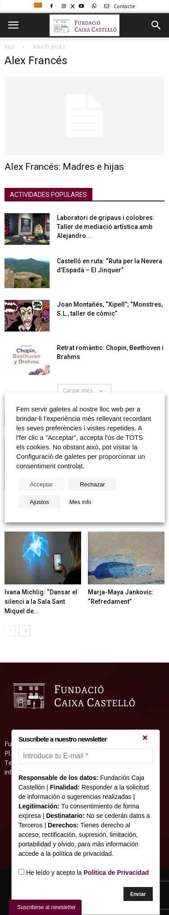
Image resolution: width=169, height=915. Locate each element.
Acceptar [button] (41, 484)
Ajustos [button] (39, 502)
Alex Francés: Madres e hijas (64, 166)
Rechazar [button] (92, 484)
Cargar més (84, 390)
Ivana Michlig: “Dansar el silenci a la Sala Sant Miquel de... (41, 601)
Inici (9, 47)
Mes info (80, 502)
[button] (156, 25)
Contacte (118, 6)
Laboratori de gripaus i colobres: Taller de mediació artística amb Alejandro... (106, 226)
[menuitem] (39, 5)
